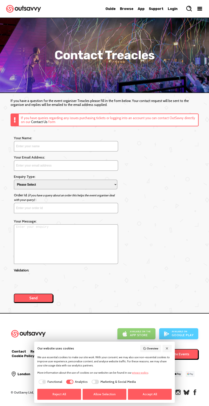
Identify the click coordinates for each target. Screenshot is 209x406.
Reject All (59, 394)
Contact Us (39, 122)
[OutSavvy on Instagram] (178, 392)
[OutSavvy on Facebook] (194, 392)
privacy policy (140, 372)
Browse (126, 9)
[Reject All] (167, 348)
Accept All (150, 394)
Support (156, 9)
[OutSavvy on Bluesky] (186, 392)
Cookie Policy (23, 356)
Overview (150, 348)
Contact (19, 351)
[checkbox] (49, 381)
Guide (110, 9)
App (141, 9)
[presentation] (43, 281)
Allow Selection (104, 394)
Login (173, 9)
